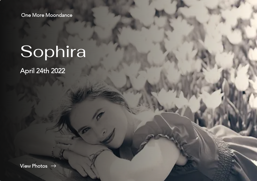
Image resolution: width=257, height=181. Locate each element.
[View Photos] (64, 166)
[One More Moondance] (47, 15)
